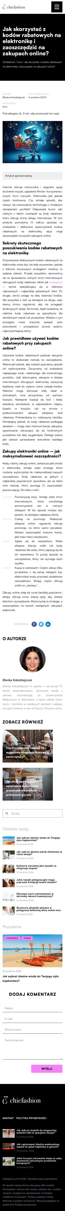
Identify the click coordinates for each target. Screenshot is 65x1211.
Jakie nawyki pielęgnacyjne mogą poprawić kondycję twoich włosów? (36, 881)
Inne (5, 106)
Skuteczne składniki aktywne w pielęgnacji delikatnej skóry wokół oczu (38, 909)
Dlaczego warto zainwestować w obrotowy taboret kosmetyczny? (35, 895)
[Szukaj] (7, 813)
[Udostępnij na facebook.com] (34, 624)
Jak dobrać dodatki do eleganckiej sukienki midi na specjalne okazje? (36, 1131)
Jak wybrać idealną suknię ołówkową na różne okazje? (39, 853)
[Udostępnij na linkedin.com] (48, 624)
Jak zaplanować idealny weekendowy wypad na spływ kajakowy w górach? (37, 1145)
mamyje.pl (55, 282)
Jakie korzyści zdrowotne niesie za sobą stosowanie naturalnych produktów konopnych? (39, 1160)
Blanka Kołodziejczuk (14, 97)
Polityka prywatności (31, 1118)
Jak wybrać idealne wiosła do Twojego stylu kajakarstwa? (38, 839)
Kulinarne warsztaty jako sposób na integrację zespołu (36, 867)
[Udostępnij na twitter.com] (41, 624)
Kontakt (8, 1118)
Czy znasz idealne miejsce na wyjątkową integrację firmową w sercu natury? (27, 752)
